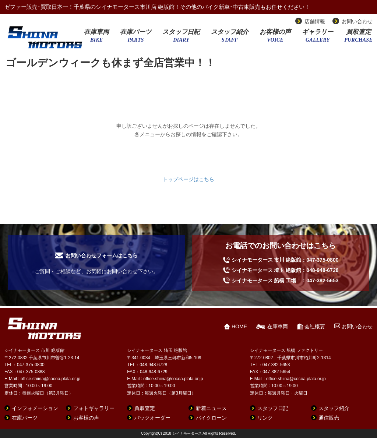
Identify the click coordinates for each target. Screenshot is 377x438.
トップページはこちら (188, 179)
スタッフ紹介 (230, 38)
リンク (265, 418)
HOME (239, 326)
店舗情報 (314, 21)
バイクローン (211, 418)
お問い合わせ (357, 21)
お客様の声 (275, 38)
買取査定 (358, 38)
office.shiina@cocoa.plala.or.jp (50, 378)
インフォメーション (35, 408)
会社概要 (314, 326)
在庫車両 (96, 38)
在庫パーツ (135, 38)
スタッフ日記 (181, 38)
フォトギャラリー (93, 408)
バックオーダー (152, 418)
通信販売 (328, 418)
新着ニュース (211, 408)
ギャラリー (317, 38)
